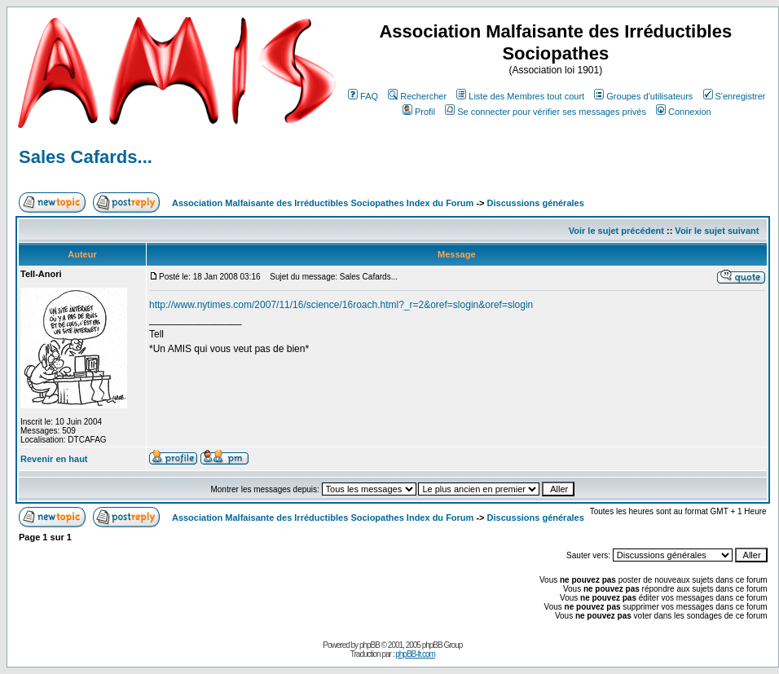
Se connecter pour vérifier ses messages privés (545, 112)
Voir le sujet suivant (717, 231)
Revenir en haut (54, 459)
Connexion (683, 112)
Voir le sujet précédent (616, 231)
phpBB (369, 645)
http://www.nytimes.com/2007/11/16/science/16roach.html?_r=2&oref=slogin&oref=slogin (341, 305)
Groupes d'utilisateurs (643, 96)
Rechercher (417, 96)
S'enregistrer (734, 96)
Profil (419, 112)
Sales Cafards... (85, 157)
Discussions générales (535, 203)
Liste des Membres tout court (520, 96)
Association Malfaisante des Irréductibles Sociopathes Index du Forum (322, 203)
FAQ (363, 96)
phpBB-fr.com (415, 654)
